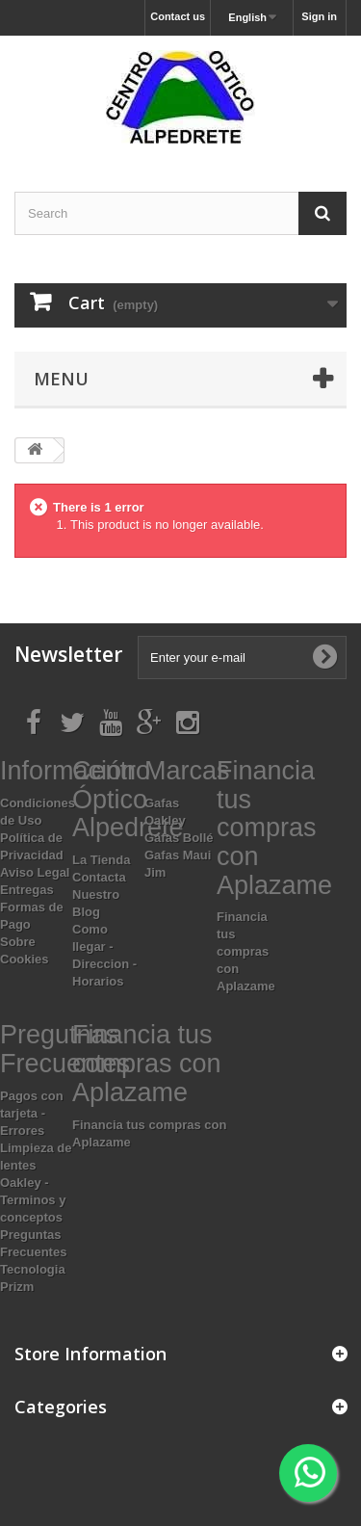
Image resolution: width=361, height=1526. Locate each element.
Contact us (177, 16)
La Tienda (101, 860)
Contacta (99, 877)
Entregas (27, 889)
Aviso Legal (34, 872)
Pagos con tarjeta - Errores (32, 1113)
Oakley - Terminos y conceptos (32, 1199)
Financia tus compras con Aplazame (246, 951)
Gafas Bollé (179, 837)
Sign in (319, 16)
